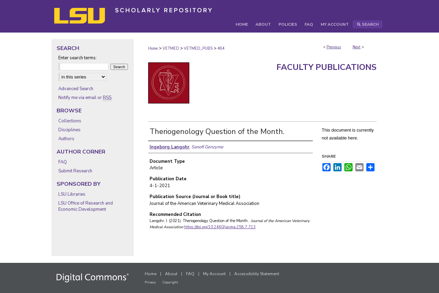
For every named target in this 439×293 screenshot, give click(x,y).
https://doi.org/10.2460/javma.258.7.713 (220, 227)
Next (356, 47)
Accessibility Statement (256, 274)
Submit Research (75, 171)
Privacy (150, 282)
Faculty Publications (326, 67)
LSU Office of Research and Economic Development (85, 206)
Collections (69, 121)
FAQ (62, 162)
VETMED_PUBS (198, 48)
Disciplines (69, 130)
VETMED (171, 48)
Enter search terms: (77, 58)
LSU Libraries (71, 194)
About (171, 274)
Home (153, 48)
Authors (66, 139)
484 (221, 48)
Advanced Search (75, 89)
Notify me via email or (84, 98)
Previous (334, 47)
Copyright (170, 282)
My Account (214, 274)
